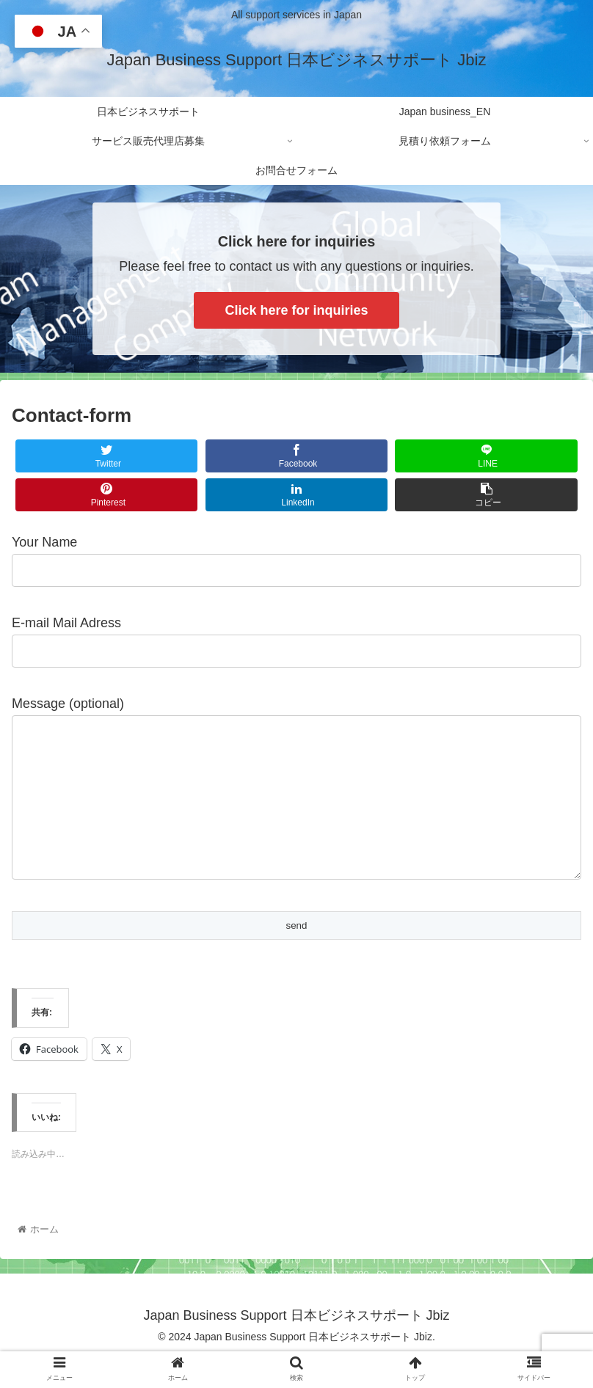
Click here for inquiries (296, 310)
